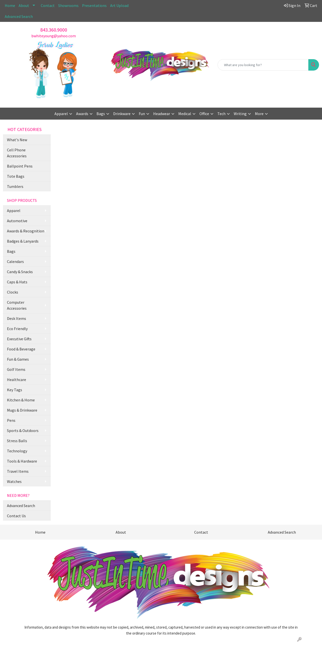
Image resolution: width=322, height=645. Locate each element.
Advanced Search (19, 16)
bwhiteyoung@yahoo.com (53, 35)
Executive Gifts (19, 338)
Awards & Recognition (25, 230)
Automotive (17, 220)
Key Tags (14, 389)
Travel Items (18, 471)
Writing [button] (240, 113)
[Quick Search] (263, 65)
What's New (17, 139)
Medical (184, 113)
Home (10, 5)
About (24, 5)
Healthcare (16, 379)
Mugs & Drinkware (22, 410)
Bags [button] (100, 113)
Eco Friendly (17, 328)
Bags (11, 251)
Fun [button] (142, 113)
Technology (17, 450)
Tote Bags (15, 176)
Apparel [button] (61, 113)
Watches (14, 481)
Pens (11, 420)
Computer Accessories (17, 305)
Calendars (15, 261)
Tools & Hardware (22, 461)
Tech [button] (221, 113)
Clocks (12, 292)
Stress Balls (17, 440)
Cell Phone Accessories (17, 152)
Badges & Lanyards (23, 241)
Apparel (13, 210)
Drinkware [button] (122, 113)
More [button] (259, 113)
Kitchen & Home (21, 399)
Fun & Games (18, 359)
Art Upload (119, 5)
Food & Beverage (21, 348)
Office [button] (204, 113)
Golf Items (16, 369)
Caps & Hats (17, 281)
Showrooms (68, 5)
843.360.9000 (53, 30)
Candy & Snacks (20, 271)
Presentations (94, 5)
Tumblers (15, 186)
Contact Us (16, 515)
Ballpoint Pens (20, 166)
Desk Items (16, 318)
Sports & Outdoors (23, 430)
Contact (48, 5)
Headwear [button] (161, 113)
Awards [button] (82, 113)
